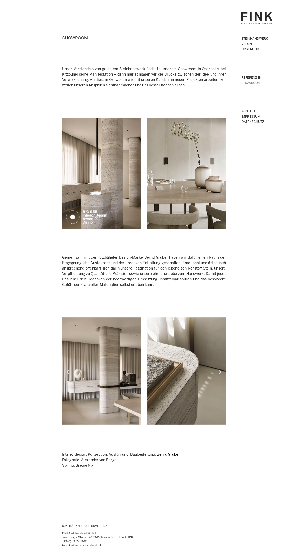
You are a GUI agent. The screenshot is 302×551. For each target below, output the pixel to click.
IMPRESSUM (250, 116)
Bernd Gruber (168, 454)
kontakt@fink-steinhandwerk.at (81, 545)
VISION (246, 44)
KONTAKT (248, 111)
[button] (68, 371)
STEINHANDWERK (254, 38)
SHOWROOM (251, 83)
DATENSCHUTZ (252, 121)
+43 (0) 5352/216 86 (74, 541)
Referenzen (251, 77)
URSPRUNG (250, 49)
